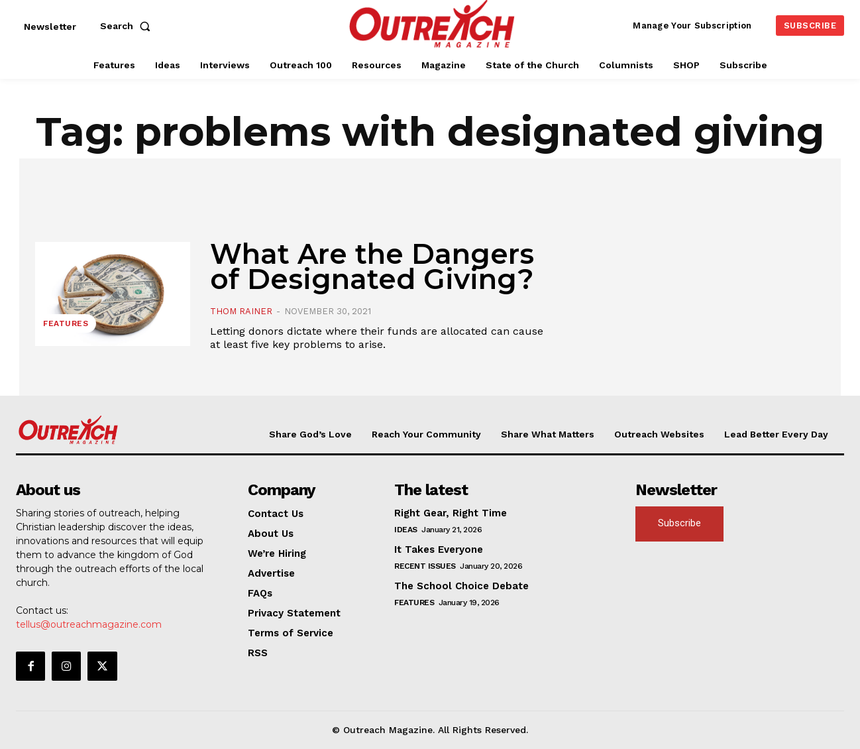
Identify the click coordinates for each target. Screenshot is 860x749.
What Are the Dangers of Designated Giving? (372, 266)
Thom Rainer (241, 311)
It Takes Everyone (438, 549)
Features (65, 323)
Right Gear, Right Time (450, 513)
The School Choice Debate (461, 586)
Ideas (405, 529)
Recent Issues (425, 566)
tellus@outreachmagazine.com (89, 624)
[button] (128, 26)
